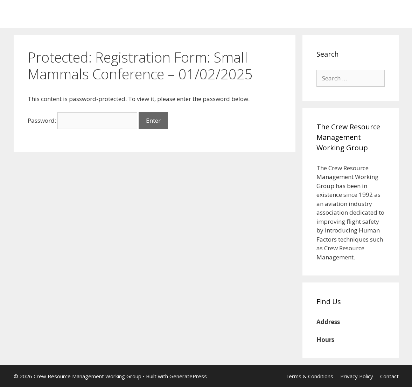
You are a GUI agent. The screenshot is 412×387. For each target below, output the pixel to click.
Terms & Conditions (309, 376)
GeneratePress (188, 376)
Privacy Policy (356, 376)
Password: (82, 120)
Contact (389, 376)
